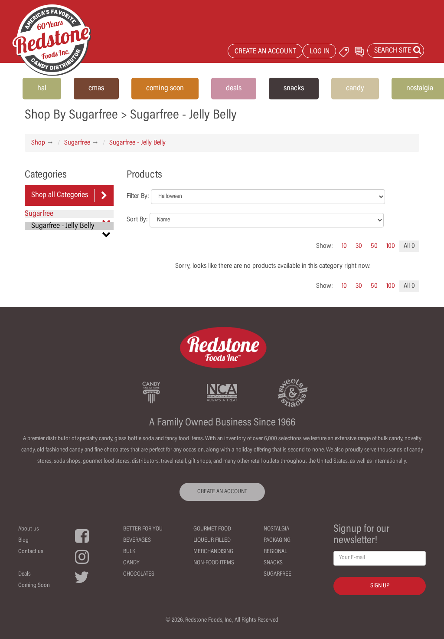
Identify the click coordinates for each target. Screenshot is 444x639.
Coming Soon (34, 586)
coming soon (165, 88)
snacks (294, 88)
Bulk (129, 552)
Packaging (277, 540)
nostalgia (419, 88)
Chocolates (138, 574)
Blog (23, 540)
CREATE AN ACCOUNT (265, 52)
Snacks (273, 563)
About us (28, 529)
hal (41, 88)
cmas (96, 88)
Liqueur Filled (212, 540)
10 (344, 246)
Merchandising (213, 552)
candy (355, 88)
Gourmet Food (212, 529)
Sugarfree (77, 142)
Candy (131, 563)
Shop (38, 142)
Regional (275, 552)
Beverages (137, 540)
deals (234, 88)
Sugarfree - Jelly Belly (137, 142)
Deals (24, 574)
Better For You (143, 529)
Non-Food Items (213, 563)
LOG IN (320, 52)
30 (359, 246)
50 (374, 246)
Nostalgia (276, 529)
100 (390, 246)
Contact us (30, 552)
